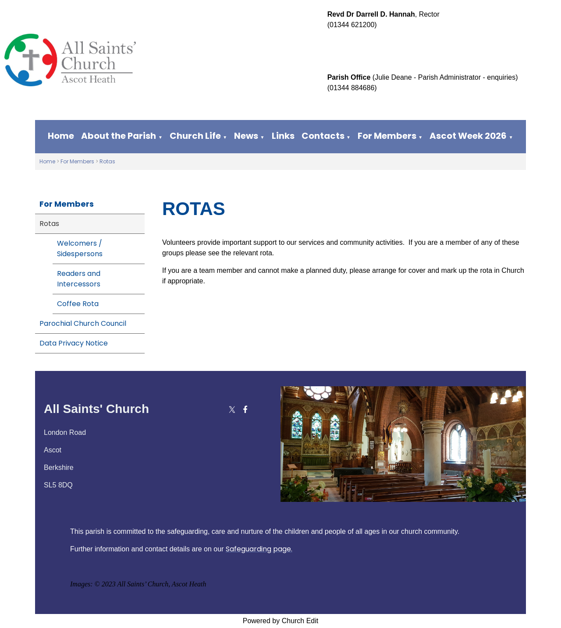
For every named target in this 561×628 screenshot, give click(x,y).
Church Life (195, 136)
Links (283, 136)
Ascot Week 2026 (468, 136)
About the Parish (118, 136)
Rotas (107, 161)
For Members (387, 136)
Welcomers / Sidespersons (80, 248)
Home (61, 136)
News (246, 136)
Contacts (323, 136)
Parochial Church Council (82, 323)
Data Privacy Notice (73, 343)
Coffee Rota (78, 304)
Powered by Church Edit (281, 620)
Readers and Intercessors (78, 278)
